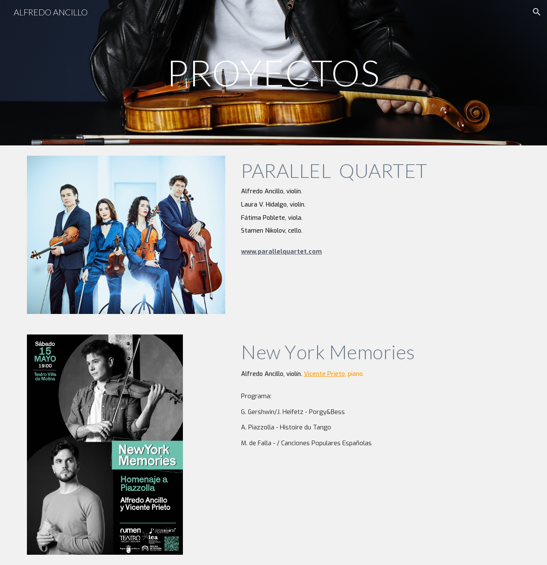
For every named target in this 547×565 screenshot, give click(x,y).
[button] (536, 12)
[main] (273, 72)
